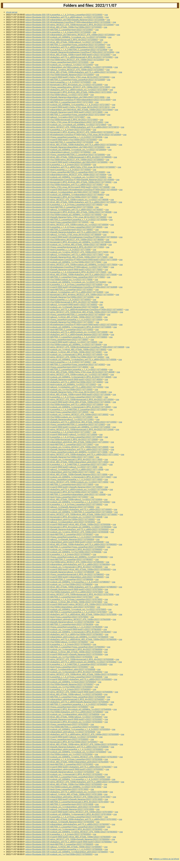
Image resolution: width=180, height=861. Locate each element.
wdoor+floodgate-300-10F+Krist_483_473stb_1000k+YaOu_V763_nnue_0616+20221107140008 (69, 372)
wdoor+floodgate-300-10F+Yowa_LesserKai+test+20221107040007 (56, 707)
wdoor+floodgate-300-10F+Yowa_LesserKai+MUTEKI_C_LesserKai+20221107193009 (65, 172)
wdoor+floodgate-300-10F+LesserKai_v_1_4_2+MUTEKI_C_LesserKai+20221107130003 (66, 409)
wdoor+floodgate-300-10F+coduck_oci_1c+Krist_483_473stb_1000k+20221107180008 (65, 244)
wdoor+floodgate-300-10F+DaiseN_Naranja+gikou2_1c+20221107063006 (59, 622)
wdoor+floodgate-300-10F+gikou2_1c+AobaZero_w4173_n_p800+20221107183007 (64, 209)
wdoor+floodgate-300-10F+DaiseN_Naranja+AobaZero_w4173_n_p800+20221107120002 (67, 449)
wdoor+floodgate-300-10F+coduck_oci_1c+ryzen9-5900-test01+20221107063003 (63, 629)
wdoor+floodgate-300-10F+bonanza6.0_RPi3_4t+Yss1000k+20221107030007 (61, 742)
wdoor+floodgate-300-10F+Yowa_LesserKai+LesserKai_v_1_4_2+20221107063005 (63, 627)
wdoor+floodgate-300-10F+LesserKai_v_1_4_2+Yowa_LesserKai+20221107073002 (63, 599)
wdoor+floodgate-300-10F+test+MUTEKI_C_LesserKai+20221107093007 (59, 534)
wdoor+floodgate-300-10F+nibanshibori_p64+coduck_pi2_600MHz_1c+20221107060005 (66, 637)
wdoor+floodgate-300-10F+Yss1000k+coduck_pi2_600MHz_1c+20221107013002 (63, 787)
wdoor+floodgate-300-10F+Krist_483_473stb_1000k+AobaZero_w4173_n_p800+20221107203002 (71, 144)
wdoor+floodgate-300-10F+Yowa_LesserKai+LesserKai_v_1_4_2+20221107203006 (63, 137)
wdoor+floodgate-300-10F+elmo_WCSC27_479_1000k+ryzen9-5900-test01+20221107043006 (69, 692)
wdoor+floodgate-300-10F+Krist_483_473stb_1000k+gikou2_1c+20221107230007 (63, 42)
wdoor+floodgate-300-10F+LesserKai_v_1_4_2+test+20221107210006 (58, 129)
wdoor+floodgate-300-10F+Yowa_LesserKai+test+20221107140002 (56, 367)
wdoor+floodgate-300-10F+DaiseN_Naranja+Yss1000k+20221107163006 (59, 297)
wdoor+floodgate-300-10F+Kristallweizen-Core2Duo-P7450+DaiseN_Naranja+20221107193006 (69, 179)
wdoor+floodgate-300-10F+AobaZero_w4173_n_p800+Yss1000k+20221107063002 (64, 634)
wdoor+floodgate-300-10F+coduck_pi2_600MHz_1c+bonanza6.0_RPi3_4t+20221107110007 (68, 477)
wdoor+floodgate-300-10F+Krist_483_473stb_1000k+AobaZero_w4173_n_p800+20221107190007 (71, 202)
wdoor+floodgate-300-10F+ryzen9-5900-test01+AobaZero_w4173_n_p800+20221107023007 (68, 767)
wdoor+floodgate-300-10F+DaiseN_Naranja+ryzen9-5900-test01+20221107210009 (63, 112)
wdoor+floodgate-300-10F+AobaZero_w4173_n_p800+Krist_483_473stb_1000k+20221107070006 (71, 614)
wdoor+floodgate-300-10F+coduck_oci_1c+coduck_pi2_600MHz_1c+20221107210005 (65, 124)
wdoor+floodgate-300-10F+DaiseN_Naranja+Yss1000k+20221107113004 (59, 457)
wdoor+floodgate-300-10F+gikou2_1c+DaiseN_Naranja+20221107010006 (59, 809)
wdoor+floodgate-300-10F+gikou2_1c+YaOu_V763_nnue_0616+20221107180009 (63, 234)
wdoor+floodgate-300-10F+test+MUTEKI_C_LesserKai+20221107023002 (59, 764)
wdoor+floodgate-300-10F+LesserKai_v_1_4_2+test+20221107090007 (58, 554)
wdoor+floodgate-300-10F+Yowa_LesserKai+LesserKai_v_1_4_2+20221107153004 (63, 319)
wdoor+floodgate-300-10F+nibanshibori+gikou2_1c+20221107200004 (58, 152)
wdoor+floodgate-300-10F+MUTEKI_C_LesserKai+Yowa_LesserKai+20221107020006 (65, 777)
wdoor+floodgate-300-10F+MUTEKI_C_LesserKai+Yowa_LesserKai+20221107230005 (65, 44)
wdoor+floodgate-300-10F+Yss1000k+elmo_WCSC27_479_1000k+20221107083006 (64, 562)
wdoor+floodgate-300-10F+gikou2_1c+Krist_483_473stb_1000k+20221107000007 (63, 847)
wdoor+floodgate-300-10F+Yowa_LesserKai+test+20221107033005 (56, 724)
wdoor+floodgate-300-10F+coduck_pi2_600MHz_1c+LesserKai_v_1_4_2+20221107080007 (67, 582)
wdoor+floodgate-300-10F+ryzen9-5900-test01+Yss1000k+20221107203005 (61, 139)
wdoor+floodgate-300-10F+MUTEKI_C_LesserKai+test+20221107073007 (59, 597)
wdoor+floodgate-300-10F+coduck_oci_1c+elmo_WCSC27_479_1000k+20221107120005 (66, 447)
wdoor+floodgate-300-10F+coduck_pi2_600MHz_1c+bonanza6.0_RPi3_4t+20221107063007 (68, 632)
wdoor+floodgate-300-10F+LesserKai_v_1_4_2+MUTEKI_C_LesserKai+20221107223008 (66, 49)
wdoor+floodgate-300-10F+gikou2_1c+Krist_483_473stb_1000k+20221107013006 (63, 794)
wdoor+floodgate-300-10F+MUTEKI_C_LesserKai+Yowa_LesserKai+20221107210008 (65, 114)
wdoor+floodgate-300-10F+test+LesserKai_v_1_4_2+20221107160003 (58, 299)
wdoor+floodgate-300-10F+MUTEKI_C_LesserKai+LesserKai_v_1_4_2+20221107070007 (66, 612)
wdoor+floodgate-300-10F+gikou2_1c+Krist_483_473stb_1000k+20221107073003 (63, 602)
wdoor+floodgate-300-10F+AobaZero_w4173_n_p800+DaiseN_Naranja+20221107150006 (67, 334)
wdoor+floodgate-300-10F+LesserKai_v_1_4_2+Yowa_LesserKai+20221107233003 (63, 14)
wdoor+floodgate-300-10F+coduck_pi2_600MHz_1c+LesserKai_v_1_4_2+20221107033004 (67, 729)
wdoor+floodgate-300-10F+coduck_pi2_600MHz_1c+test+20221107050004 (60, 682)
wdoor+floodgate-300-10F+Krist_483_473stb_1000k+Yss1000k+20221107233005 (63, 27)
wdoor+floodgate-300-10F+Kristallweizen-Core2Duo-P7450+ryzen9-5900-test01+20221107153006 (71, 324)
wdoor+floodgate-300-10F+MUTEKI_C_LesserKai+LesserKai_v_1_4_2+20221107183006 (66, 219)
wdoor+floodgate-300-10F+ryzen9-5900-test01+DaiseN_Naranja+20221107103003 (63, 487)
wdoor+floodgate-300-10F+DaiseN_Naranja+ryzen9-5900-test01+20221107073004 (63, 589)
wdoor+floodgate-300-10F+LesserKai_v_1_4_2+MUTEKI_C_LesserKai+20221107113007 (66, 464)
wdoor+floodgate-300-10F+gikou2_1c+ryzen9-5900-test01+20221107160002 (61, 304)
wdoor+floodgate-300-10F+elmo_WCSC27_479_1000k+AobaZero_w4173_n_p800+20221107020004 (72, 782)
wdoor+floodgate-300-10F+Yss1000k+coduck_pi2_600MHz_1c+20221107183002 (63, 214)
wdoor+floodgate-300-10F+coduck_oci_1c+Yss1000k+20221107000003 (58, 854)
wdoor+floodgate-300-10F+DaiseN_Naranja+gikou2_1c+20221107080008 (59, 572)
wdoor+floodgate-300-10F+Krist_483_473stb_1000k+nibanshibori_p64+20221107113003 (66, 462)
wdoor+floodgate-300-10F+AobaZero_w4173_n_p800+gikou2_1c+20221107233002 (64, 17)
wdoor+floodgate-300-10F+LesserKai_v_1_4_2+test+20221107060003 (58, 644)
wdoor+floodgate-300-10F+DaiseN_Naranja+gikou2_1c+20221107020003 (59, 772)
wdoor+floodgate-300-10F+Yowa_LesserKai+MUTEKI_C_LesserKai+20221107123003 (65, 424)
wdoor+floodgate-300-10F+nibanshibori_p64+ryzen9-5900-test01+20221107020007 (64, 769)
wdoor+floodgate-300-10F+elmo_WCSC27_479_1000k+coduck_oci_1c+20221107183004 (66, 224)
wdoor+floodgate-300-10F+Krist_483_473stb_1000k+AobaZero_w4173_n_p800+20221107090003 (71, 544)
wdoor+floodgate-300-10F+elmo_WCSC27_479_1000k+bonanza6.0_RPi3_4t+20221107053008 (69, 659)
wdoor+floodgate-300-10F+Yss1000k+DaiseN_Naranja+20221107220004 (59, 74)
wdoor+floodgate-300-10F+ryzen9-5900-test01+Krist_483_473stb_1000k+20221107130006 (67, 402)
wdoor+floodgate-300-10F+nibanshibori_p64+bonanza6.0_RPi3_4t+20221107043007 (64, 699)
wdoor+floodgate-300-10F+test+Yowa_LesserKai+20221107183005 (56, 222)
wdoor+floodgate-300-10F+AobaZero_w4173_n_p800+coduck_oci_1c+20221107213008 (66, 89)
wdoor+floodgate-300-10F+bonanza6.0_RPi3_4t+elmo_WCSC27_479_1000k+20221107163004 (69, 294)
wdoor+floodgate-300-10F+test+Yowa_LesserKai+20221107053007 (56, 667)
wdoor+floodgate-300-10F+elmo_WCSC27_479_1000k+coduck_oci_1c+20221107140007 (66, 374)
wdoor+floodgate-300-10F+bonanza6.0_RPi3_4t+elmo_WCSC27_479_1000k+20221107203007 (69, 132)
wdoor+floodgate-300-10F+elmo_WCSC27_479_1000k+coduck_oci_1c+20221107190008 (66, 199)
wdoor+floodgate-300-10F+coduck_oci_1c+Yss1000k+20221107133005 (58, 389)
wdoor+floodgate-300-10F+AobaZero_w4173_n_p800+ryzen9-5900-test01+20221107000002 (68, 842)
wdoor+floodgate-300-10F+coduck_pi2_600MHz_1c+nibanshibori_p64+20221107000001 (66, 852)
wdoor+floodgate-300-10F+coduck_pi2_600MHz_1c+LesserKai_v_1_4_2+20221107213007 (67, 104)
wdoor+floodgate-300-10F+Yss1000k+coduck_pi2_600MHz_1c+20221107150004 (63, 344)
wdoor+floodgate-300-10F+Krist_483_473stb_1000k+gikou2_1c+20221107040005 (63, 717)
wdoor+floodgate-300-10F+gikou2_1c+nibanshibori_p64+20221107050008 (60, 669)
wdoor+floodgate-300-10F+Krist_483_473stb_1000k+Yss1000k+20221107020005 (63, 784)
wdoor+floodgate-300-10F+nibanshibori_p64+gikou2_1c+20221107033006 (60, 732)
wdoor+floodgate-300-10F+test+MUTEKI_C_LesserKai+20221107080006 (59, 579)
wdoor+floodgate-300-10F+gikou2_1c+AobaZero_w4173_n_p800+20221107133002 (64, 387)
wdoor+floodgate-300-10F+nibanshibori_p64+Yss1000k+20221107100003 (60, 519)
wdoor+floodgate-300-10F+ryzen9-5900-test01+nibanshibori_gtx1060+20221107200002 (66, 162)
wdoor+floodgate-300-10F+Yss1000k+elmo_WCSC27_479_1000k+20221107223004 (64, 59)
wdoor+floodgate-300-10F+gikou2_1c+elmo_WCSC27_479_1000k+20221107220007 (64, 69)
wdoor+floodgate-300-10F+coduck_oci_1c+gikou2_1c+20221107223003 (59, 64)
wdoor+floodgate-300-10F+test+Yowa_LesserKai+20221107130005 (56, 412)
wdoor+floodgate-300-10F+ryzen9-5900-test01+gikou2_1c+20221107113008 (61, 467)
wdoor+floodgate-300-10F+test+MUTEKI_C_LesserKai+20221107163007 (59, 289)
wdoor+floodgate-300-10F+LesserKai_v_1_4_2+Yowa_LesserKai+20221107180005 (63, 227)
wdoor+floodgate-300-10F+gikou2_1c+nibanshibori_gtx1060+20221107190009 (62, 192)
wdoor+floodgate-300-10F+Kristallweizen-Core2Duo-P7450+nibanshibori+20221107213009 (67, 99)
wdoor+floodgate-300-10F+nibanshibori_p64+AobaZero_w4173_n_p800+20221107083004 (67, 564)
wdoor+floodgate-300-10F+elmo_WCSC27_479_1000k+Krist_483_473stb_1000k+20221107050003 (71, 674)
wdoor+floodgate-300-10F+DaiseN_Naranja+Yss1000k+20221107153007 (59, 322)
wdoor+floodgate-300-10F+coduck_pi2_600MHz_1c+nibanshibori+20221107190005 (64, 194)
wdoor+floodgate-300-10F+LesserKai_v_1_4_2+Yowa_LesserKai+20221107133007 (63, 397)
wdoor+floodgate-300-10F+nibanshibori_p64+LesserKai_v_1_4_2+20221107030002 (64, 749)
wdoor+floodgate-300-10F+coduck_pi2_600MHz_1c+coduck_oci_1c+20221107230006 (65, 37)
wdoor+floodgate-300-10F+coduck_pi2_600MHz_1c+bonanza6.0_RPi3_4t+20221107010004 (68, 814)
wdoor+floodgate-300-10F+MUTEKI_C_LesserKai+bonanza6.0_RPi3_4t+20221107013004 (67, 802)
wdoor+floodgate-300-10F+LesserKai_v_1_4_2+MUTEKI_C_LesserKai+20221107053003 (66, 664)
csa (106, 14)
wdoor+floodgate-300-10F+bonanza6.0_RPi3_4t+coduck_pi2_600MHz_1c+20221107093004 (68, 527)
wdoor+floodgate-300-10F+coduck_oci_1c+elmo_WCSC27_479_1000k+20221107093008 (66, 532)
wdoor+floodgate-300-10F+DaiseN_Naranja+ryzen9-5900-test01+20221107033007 (63, 719)
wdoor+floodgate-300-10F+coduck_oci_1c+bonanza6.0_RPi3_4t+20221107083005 (63, 567)
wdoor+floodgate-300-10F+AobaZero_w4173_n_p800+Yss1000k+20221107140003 (64, 382)
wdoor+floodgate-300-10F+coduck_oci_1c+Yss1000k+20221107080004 (58, 584)
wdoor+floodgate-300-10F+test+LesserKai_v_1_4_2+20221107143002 (58, 362)
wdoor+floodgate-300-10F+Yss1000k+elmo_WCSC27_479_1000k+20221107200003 (64, 159)
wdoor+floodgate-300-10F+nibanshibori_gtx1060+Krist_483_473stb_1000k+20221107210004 (69, 109)
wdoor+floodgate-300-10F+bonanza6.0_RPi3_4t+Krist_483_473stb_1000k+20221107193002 (68, 182)
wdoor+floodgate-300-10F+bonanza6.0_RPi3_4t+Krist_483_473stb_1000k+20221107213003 (68, 92)
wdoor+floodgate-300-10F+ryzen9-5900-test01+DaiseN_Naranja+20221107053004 (63, 654)
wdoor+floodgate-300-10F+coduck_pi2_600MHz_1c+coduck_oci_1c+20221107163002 (65, 282)
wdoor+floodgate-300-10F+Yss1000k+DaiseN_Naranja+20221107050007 (59, 684)
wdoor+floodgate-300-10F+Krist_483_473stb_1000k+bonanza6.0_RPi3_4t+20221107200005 (68, 157)
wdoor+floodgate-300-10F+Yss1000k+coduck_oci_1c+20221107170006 (58, 279)
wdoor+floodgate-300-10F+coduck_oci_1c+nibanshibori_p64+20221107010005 (62, 807)
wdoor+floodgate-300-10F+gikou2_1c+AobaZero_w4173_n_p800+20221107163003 (64, 292)
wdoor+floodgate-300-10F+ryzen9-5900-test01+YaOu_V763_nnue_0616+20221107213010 (67, 107)
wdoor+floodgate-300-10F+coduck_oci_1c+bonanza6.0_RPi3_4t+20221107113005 (63, 459)
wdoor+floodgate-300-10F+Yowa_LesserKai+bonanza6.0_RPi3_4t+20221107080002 (64, 574)
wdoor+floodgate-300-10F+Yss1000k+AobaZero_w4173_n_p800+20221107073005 (64, 592)
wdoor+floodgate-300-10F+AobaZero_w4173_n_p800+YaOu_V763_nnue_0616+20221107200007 (70, 167)
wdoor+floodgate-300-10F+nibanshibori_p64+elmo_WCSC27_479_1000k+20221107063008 (68, 619)
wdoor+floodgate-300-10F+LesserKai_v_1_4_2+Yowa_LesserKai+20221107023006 (63, 759)
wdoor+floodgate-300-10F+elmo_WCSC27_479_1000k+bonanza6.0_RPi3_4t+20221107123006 (69, 429)
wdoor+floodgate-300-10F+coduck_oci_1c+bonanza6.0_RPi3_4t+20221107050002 (63, 672)
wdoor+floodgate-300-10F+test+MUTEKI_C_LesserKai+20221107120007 (59, 444)
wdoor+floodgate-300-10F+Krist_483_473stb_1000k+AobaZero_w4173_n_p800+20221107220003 (71, 72)
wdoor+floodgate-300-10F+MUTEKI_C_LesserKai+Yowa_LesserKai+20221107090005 (65, 547)
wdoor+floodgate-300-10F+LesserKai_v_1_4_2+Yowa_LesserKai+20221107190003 (63, 204)
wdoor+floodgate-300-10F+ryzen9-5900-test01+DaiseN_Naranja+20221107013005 (63, 799)
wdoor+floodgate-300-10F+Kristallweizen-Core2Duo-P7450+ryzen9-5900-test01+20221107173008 (71, 259)
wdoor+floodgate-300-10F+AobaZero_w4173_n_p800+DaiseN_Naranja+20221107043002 (67, 702)
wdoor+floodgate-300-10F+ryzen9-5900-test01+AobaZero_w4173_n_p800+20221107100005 (68, 509)
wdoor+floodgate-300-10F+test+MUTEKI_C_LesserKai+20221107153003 (59, 329)
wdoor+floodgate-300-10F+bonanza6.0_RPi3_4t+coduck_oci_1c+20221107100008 (63, 517)
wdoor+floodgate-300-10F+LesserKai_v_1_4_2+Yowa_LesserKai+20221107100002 (63, 504)
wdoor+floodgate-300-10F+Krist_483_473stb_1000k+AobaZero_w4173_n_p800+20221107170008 (71, 274)
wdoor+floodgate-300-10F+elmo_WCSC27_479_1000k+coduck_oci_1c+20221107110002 (66, 482)
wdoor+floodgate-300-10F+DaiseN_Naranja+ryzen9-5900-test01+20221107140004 (63, 379)
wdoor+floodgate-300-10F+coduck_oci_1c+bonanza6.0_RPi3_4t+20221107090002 (63, 549)
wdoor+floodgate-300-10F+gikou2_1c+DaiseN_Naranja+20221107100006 (59, 507)
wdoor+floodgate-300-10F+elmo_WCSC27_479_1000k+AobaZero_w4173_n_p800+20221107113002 (72, 454)
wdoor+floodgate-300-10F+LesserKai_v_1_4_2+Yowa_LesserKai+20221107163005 (63, 284)
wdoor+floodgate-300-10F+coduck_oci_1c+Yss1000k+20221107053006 (58, 657)
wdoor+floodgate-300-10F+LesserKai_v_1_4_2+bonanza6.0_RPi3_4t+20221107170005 (65, 272)
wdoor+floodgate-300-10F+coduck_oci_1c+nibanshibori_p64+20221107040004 (62, 714)
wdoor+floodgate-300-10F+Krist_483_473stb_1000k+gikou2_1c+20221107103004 (63, 499)
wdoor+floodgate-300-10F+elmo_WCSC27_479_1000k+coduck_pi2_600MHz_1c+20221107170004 (71, 264)
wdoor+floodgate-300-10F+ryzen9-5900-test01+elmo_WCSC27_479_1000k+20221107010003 (69, 812)
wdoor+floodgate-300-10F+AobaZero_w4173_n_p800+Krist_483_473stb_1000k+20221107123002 (71, 422)
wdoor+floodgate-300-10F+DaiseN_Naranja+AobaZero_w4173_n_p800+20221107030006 (67, 747)
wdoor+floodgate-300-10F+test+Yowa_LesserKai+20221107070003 (56, 617)
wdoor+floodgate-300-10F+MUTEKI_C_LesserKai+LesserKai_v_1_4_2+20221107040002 (66, 704)
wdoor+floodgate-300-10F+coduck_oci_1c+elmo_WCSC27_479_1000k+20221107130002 (66, 414)
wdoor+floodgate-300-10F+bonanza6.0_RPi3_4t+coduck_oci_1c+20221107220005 (63, 84)
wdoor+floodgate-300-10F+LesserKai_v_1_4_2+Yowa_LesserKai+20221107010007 (63, 817)
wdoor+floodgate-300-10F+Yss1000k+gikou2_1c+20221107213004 (56, 94)
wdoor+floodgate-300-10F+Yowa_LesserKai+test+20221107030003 (56, 739)
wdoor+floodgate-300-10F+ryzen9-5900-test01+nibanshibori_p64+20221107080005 (64, 577)
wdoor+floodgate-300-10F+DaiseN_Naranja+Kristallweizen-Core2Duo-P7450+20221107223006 (69, 52)
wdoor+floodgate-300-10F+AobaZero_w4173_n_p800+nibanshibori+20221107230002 (65, 47)
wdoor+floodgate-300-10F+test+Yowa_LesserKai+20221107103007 (56, 497)
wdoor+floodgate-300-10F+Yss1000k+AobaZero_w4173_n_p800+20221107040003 (64, 712)
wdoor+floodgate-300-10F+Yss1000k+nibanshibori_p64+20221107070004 (60, 607)
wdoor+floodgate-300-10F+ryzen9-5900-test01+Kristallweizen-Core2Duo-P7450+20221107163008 (71, 287)
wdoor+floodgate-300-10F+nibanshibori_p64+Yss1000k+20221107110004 (60, 472)
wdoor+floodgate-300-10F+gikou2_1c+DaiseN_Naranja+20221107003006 (59, 822)
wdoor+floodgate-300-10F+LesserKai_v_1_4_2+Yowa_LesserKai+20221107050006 (63, 677)
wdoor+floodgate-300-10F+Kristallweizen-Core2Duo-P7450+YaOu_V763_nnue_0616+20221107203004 (73, 134)
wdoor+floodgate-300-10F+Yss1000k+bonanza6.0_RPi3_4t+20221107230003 (61, 39)
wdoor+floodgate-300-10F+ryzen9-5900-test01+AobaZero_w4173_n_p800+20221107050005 (68, 679)
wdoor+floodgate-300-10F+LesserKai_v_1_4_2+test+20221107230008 (58, 32)
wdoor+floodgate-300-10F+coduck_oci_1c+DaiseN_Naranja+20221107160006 (61, 307)
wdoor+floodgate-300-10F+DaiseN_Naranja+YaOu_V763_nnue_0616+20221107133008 (65, 392)
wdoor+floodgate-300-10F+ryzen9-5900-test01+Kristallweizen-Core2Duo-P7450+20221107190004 (71, 189)
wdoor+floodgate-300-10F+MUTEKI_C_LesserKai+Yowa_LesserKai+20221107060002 (65, 647)
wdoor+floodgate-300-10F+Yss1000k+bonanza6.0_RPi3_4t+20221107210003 (61, 119)
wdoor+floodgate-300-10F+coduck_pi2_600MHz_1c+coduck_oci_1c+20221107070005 (65, 609)
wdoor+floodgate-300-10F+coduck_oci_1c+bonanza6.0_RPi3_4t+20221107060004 (63, 649)
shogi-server (12, 12)
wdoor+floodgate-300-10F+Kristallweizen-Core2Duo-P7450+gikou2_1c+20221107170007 (66, 267)
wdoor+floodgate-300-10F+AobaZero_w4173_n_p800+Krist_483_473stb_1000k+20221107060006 (71, 639)
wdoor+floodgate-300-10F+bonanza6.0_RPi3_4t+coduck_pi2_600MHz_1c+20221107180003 (68, 242)
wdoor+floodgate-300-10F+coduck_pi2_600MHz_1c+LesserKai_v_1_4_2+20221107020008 (67, 779)
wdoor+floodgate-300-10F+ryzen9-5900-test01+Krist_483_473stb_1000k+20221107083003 (67, 569)
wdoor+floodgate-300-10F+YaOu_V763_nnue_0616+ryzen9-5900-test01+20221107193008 (67, 187)
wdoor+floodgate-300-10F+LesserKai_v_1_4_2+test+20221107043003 (58, 689)
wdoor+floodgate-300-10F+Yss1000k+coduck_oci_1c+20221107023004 (58, 754)
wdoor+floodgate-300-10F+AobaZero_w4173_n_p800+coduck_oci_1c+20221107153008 (66, 332)
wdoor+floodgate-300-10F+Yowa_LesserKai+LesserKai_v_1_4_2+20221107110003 (63, 479)
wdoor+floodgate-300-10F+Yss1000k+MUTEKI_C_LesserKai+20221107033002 (62, 727)
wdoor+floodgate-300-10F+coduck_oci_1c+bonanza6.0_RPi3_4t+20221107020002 (63, 774)
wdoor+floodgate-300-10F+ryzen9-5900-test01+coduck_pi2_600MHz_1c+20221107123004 (67, 427)
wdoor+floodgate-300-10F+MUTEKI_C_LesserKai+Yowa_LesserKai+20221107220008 (65, 79)
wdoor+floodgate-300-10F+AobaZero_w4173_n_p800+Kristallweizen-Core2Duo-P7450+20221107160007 (74, 309)
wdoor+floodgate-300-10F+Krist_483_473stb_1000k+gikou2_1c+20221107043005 (63, 694)
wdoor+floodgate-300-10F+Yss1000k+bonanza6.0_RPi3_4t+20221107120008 (61, 439)
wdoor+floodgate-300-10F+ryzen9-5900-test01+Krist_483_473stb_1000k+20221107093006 (67, 524)
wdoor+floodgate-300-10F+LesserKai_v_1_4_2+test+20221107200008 (58, 164)
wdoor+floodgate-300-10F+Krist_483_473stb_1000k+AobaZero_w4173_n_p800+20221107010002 (71, 819)
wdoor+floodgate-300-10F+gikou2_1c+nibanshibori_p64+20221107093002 (60, 522)
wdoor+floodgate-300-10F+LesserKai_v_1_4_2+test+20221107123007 (58, 432)
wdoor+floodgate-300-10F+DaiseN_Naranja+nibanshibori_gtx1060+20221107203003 (65, 147)
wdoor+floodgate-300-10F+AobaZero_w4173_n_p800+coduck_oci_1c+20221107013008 (66, 792)
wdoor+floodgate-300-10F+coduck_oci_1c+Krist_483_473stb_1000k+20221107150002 (65, 349)
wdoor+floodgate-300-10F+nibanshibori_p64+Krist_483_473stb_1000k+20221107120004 (66, 442)
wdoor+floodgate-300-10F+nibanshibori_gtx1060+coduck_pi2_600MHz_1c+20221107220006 (68, 67)
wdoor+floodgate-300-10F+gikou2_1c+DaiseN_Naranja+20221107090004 (59, 539)
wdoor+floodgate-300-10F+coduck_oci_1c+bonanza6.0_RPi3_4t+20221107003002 (63, 829)
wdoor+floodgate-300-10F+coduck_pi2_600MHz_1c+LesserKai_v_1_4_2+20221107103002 (67, 502)
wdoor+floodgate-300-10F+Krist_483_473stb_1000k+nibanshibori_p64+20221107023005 (66, 762)
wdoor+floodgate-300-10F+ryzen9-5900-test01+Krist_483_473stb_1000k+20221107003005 (67, 837)
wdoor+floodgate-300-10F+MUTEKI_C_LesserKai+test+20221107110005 (59, 484)
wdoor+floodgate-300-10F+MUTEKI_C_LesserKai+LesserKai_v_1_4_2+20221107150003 (66, 337)
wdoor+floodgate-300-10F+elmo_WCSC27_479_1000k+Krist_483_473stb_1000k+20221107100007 (71, 514)
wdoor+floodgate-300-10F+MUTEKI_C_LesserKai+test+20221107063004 (59, 624)
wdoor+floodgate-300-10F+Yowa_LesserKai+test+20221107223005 (56, 62)
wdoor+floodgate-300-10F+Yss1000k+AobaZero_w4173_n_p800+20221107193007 (64, 184)
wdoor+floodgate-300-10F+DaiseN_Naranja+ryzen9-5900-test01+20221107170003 (63, 269)
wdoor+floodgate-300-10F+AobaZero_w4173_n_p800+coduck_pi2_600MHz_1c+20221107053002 (70, 662)
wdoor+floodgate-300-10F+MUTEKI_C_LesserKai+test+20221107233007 (59, 29)
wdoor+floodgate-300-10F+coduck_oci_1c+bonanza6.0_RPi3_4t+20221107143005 (63, 354)
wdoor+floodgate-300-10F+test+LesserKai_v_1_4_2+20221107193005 (58, 169)
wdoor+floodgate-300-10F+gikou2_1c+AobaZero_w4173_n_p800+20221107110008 (64, 469)
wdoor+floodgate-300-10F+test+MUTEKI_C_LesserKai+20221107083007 (59, 559)
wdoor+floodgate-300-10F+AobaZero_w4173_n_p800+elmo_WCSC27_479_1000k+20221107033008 (72, 734)
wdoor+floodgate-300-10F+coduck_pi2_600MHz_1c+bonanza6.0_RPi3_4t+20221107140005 (68, 377)
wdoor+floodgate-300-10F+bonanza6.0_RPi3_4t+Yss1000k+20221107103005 (61, 492)
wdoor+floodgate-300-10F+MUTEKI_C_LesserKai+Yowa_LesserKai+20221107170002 (65, 277)
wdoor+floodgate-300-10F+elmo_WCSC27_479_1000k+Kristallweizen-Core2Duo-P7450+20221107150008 (74, 347)
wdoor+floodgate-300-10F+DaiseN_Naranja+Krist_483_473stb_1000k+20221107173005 (66, 257)
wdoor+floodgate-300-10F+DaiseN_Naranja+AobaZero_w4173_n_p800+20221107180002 (67, 232)
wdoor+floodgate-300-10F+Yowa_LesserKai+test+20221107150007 (56, 339)
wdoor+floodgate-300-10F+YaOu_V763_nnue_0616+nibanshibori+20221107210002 (64, 122)
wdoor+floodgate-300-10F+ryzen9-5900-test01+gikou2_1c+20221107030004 (61, 737)
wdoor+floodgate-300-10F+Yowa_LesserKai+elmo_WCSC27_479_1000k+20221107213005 (67, 87)
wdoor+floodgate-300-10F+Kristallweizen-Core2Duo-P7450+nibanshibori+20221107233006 (67, 22)
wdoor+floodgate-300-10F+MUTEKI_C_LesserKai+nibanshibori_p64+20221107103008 (65, 494)
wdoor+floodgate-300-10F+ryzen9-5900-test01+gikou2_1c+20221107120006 (61, 434)
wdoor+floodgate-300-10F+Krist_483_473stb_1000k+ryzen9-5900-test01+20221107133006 (67, 394)
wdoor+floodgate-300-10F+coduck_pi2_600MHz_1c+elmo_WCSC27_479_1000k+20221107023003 (71, 757)
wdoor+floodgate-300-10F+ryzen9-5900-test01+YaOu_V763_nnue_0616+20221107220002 (67, 77)
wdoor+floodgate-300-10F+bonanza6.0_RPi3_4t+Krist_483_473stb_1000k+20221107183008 (68, 212)
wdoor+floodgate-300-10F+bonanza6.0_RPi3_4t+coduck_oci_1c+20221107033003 (63, 722)
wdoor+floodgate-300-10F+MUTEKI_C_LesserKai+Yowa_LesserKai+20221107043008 (65, 697)
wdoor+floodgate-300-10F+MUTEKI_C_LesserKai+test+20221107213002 (59, 102)
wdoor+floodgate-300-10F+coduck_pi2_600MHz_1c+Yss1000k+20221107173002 (63, 262)
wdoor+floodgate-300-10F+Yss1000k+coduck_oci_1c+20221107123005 (58, 417)
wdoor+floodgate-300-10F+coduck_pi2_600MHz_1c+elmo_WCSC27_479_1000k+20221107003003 (71, 832)
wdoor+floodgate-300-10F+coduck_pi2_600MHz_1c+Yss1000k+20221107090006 (63, 552)
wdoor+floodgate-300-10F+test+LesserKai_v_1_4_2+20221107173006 (58, 249)
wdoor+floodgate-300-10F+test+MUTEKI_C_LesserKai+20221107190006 (59, 207)
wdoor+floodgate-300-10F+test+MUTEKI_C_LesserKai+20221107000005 (59, 844)
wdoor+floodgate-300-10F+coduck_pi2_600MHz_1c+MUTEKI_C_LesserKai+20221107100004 (68, 512)
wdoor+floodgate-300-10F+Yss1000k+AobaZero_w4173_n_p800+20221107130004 (64, 404)
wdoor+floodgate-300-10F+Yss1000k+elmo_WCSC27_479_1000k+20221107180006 (64, 239)
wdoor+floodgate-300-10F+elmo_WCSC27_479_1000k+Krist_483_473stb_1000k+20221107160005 (71, 312)
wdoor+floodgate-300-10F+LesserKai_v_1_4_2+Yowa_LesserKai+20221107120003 (63, 437)
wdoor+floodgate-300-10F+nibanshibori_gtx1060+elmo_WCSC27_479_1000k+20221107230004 (70, 34)
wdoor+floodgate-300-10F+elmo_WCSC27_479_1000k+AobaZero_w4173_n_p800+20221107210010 (72, 127)
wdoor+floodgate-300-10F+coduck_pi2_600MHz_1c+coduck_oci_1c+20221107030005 (65, 752)
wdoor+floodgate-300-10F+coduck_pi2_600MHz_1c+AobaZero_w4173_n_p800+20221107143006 (70, 359)
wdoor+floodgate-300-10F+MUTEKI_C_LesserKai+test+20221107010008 (59, 804)
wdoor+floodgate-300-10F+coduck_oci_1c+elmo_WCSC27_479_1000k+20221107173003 (66, 252)
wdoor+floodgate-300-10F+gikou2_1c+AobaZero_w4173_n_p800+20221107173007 (64, 254)
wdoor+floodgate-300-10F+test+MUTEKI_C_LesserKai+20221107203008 (59, 142)
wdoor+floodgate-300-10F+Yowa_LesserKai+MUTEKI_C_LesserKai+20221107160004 (65, 314)
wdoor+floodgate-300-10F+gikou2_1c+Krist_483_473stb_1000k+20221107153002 (63, 317)
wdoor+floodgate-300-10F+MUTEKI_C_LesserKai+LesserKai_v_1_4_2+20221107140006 (66, 369)
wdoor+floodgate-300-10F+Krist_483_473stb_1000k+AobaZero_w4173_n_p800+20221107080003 (71, 587)
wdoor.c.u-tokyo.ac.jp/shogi (166, 859)
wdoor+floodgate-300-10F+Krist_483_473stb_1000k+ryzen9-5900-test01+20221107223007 (67, 54)
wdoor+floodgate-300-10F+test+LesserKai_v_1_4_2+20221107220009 (58, 82)
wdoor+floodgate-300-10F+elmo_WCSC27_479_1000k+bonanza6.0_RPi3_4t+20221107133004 (69, 399)
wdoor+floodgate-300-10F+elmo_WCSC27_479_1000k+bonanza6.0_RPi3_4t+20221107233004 (69, 24)
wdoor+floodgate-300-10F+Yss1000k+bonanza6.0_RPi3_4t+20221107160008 (61, 302)
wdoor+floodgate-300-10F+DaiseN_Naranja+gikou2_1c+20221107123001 (59, 419)
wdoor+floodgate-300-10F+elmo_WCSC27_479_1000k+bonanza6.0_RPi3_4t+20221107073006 (69, 594)
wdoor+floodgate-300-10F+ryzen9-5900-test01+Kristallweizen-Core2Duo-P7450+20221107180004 (71, 237)
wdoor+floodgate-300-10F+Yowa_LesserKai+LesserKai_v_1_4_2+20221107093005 (63, 537)
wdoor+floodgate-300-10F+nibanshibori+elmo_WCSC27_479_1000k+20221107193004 (65, 174)
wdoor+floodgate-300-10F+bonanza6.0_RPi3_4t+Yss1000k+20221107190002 (61, 197)
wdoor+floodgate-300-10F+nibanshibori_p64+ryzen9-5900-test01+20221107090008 (64, 542)
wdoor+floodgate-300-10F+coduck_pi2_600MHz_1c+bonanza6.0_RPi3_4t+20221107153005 (68, 327)
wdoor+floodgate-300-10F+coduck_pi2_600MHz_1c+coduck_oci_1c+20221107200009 (65, 149)
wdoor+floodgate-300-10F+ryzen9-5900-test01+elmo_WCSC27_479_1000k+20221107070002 (69, 604)
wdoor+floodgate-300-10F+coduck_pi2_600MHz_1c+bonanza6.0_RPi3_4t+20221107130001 (68, 407)
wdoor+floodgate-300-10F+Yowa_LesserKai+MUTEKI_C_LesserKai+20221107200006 (65, 154)
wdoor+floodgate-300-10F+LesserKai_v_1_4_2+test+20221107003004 (58, 834)
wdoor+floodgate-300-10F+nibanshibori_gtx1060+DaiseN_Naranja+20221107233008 (65, 19)
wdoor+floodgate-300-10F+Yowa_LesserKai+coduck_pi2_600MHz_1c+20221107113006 (66, 452)
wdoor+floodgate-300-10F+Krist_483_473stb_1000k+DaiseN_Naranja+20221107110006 (66, 474)
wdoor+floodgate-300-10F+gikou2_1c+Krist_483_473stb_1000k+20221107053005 (63, 652)
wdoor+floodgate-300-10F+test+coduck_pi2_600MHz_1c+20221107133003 (60, 384)
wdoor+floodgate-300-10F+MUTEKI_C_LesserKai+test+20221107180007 (59, 229)
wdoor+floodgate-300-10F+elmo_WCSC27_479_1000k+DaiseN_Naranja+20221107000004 (67, 839)
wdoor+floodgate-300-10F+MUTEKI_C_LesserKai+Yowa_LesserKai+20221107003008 (65, 827)
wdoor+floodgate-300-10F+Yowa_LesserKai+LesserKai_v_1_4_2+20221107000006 (63, 849)
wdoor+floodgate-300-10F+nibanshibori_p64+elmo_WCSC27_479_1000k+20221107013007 (68, 797)
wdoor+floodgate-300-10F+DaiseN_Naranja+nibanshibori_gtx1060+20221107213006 (65, 97)
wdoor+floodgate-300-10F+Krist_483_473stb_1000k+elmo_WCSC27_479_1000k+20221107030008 (71, 744)
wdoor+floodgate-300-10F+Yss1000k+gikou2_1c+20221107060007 (56, 642)
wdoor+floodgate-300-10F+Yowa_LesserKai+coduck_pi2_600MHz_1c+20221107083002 (66, 557)
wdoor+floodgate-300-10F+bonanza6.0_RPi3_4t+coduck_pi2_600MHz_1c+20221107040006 (68, 709)
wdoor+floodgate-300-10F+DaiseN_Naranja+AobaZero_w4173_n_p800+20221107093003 (67, 529)
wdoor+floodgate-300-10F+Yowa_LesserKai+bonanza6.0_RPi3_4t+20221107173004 (64, 247)
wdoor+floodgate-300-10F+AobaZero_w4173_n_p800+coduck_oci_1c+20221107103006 (66, 489)
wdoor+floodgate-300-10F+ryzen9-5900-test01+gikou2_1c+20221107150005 (61, 342)
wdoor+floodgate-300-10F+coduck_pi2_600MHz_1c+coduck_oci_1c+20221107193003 (65, 177)
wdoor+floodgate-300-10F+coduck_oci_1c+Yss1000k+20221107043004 (58, 687)
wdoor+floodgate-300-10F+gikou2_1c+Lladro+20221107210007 (55, 117)
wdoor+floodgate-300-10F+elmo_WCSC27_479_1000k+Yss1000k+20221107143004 (64, 357)
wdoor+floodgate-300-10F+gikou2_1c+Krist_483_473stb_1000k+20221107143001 (63, 352)
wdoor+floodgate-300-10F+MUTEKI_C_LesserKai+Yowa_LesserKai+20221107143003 (65, 364)
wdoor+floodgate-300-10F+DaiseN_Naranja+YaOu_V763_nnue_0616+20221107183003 (65, 217)
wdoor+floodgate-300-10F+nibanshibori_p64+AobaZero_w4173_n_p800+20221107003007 (67, 824)
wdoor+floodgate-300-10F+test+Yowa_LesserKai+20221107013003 (56, 789)
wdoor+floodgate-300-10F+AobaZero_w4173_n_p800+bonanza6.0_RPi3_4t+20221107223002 (69, 57)
